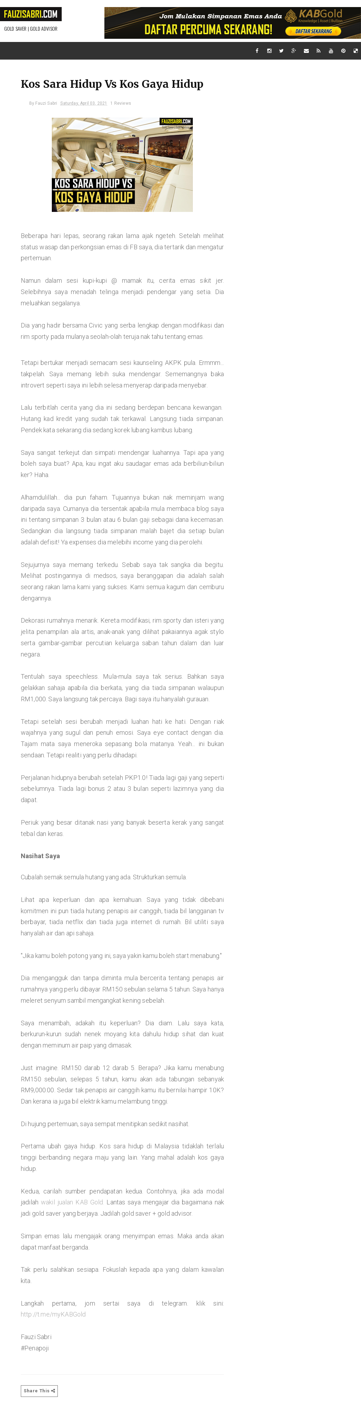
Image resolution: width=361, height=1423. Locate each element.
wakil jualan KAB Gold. (74, 1214)
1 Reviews (122, 104)
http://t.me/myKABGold (55, 1326)
